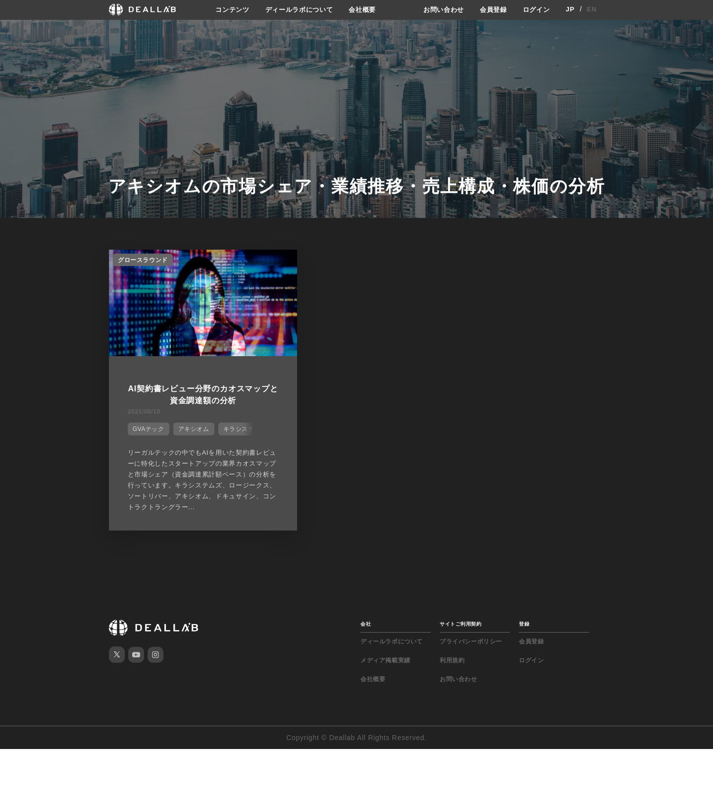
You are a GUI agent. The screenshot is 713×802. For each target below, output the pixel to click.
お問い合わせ (438, 9)
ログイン (535, 9)
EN (592, 9)
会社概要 (362, 9)
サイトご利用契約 (460, 628)
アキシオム (190, 425)
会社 (365, 628)
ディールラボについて (295, 9)
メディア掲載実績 (385, 664)
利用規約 (452, 664)
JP (570, 9)
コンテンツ (225, 9)
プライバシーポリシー (471, 645)
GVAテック (145, 425)
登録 (524, 628)
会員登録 (490, 9)
